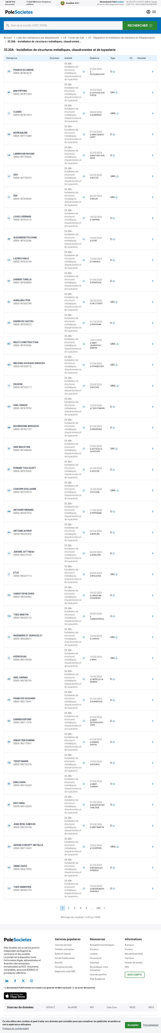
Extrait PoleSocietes (65, 958)
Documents (95, 958)
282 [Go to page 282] (98, 908)
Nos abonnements (134, 954)
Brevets (59, 962)
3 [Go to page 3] (74, 908)
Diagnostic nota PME (65, 971)
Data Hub (94, 962)
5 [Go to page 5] (86, 908)
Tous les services (63, 945)
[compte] (148, 12)
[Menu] (154, 12)
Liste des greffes (98, 974)
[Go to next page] (104, 908)
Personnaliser (150, 1025)
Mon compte (134, 975)
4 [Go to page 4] (80, 908)
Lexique (94, 954)
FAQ (127, 967)
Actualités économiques (102, 945)
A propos (129, 945)
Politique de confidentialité (16, 1028)
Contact (129, 949)
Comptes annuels (63, 967)
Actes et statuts (63, 954)
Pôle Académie (97, 979)
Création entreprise (64, 949)
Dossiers (94, 949)
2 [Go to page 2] (68, 908)
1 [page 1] (62, 908)
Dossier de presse (133, 962)
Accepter (133, 1025)
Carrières (129, 958)
